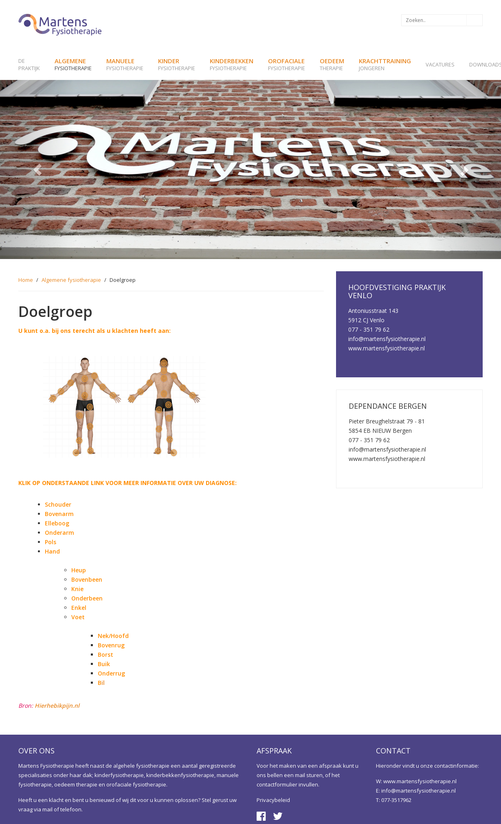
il (101, 683)
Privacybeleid (273, 800)
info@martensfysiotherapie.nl (418, 790)
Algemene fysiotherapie (71, 280)
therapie (332, 64)
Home (25, 280)
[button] (37, 169)
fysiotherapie (73, 64)
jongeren (385, 64)
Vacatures (440, 64)
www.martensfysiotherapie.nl (420, 781)
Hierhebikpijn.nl (57, 705)
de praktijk (29, 64)
